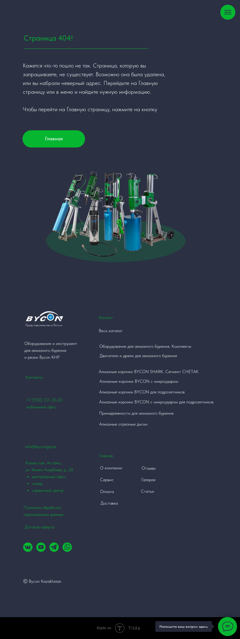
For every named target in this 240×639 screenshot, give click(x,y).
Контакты (34, 377)
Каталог (106, 317)
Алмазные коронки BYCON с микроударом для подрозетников (156, 401)
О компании (111, 467)
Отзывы (149, 468)
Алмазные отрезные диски (123, 424)
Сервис (107, 479)
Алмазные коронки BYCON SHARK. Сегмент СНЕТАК (148, 371)
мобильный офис (41, 406)
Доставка (109, 503)
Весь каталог (110, 330)
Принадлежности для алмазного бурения (136, 413)
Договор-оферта (39, 526)
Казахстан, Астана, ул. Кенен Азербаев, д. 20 (54, 477)
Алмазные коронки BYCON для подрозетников (142, 391)
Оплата (107, 491)
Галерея (148, 479)
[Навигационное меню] (227, 12)
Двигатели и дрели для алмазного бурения (138, 355)
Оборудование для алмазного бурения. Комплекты (145, 346)
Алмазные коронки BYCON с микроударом (138, 381)
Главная (54, 139)
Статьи (147, 491)
